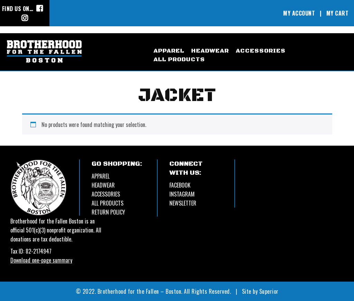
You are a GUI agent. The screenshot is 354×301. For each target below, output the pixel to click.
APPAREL (101, 176)
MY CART (337, 13)
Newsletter (182, 203)
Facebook (179, 185)
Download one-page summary (41, 260)
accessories (261, 51)
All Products (179, 59)
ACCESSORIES (106, 194)
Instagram (182, 194)
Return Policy (108, 212)
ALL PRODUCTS (107, 203)
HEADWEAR (103, 185)
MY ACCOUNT (299, 13)
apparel (168, 51)
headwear (210, 51)
